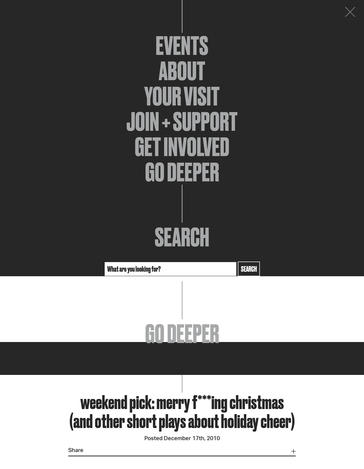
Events (182, 45)
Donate (319, 13)
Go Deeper (182, 172)
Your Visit (182, 96)
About (182, 70)
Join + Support (182, 121)
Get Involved (182, 146)
